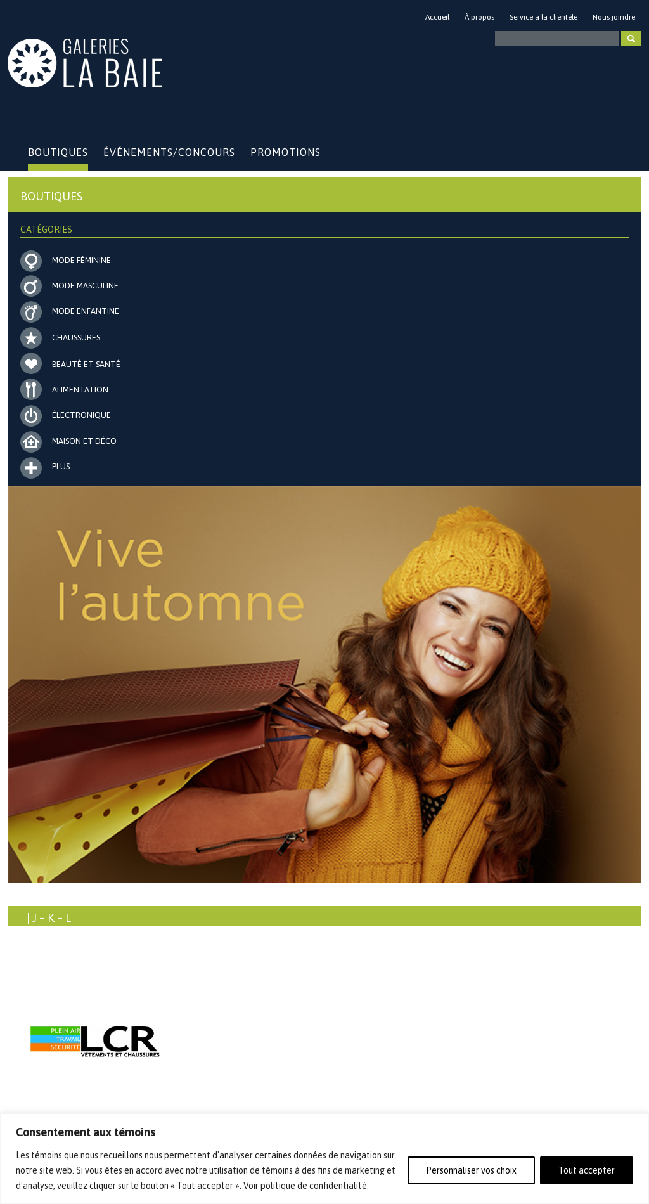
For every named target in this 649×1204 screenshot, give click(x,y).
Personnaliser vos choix (471, 1170)
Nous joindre (614, 17)
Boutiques (58, 152)
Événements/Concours (169, 152)
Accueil (437, 17)
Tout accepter (586, 1170)
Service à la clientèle (543, 17)
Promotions (285, 152)
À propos (479, 17)
